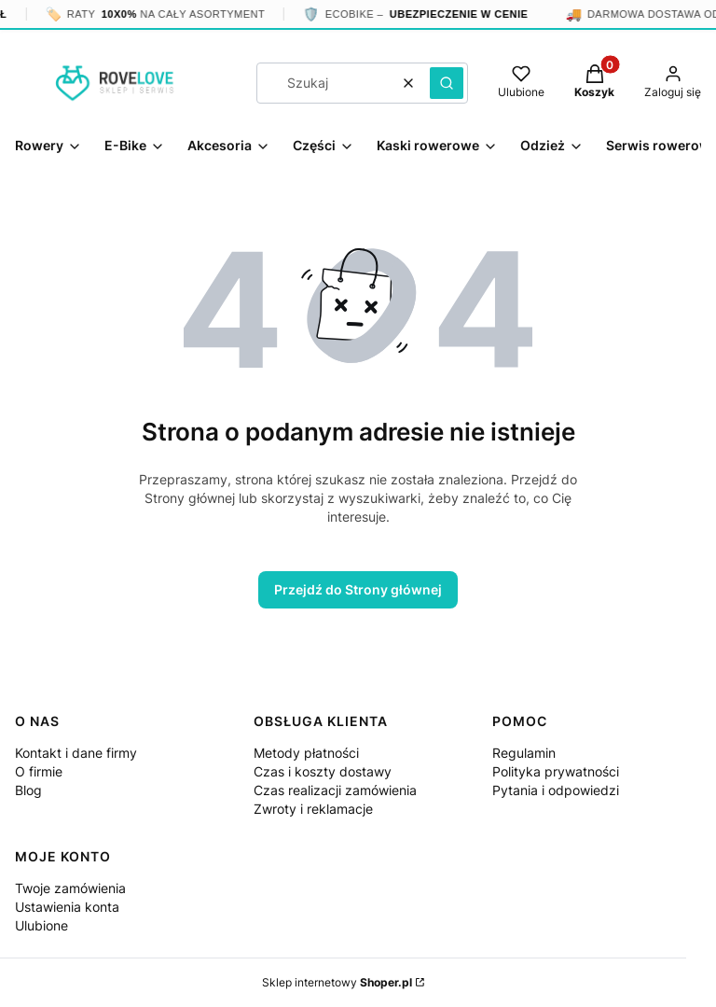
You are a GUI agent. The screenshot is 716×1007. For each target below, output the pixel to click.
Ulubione (41, 925)
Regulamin (524, 753)
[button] (446, 83)
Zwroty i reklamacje (313, 809)
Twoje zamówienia (70, 888)
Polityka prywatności (555, 771)
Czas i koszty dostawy (323, 771)
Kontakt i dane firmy (76, 753)
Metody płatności (306, 753)
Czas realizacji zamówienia (335, 790)
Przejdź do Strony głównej (358, 589)
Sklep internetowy (337, 982)
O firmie (38, 771)
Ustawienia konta (67, 907)
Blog (28, 790)
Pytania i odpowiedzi (555, 790)
